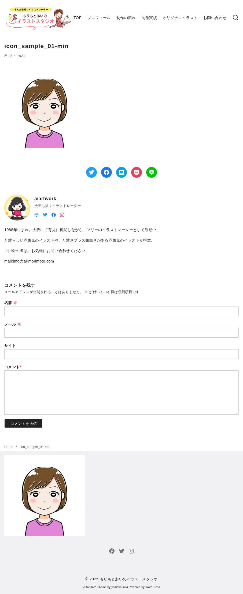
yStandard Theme (94, 587)
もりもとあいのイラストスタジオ (129, 579)
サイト (10, 346)
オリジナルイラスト (180, 18)
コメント (12, 367)
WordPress (152, 587)
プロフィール (99, 18)
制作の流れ (126, 18)
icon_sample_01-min (34, 447)
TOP (77, 18)
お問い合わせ (214, 18)
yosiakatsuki (120, 587)
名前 (10, 303)
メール (12, 324)
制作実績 (149, 18)
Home (9, 447)
